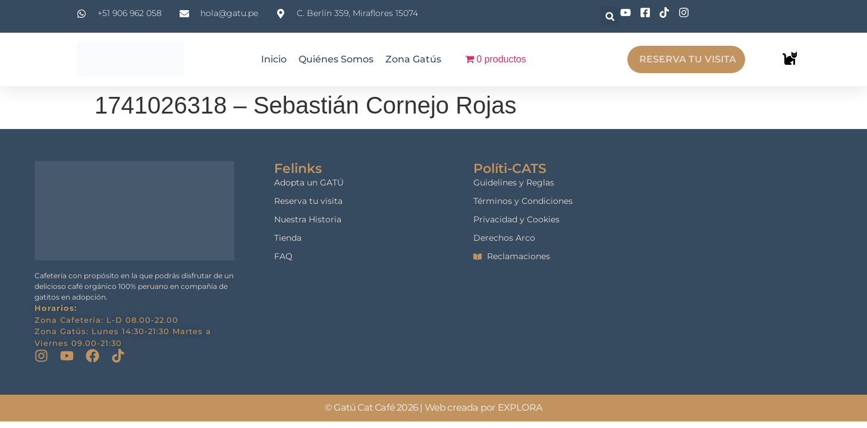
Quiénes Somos (336, 59)
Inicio (274, 59)
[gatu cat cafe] (752, 234)
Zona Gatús (413, 59)
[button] (610, 16)
